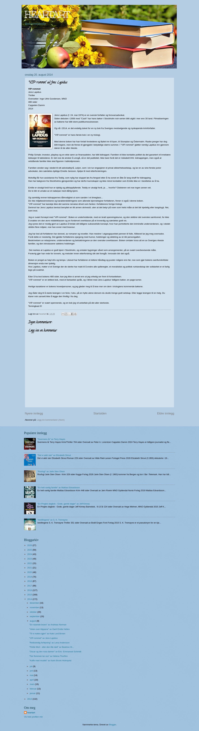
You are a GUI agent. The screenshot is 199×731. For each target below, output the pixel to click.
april (32, 680)
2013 (29, 699)
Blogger (112, 724)
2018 (29, 581)
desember (35, 603)
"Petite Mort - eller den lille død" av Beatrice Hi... (51, 647)
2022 (29, 563)
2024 (29, 554)
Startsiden (99, 413)
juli (31, 666)
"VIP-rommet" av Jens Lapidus (43, 638)
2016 (29, 590)
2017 (29, 585)
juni (32, 671)
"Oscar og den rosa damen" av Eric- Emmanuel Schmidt (55, 651)
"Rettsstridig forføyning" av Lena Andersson (49, 642)
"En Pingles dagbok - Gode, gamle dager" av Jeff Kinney (63, 504)
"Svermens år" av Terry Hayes (51, 439)
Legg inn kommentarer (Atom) (51, 420)
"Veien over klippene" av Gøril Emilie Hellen (49, 629)
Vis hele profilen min (33, 717)
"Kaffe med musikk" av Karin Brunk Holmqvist (50, 660)
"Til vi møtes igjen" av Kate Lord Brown (47, 633)
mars (32, 684)
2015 (29, 594)
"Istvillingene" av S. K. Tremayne (52, 520)
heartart (31, 712)
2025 (29, 550)
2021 (29, 567)
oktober (33, 612)
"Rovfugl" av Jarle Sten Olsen (51, 471)
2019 (29, 577)
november (35, 607)
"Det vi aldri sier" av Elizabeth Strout (54, 455)
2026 (29, 545)
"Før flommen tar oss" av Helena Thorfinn (48, 656)
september (35, 616)
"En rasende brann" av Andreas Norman (47, 624)
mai (32, 675)
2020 (29, 572)
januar (33, 693)
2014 (29, 599)
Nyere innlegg (34, 413)
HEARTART (47, 14)
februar (33, 689)
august (33, 621)
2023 (29, 559)
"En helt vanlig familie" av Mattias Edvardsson (58, 487)
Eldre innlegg (165, 413)
